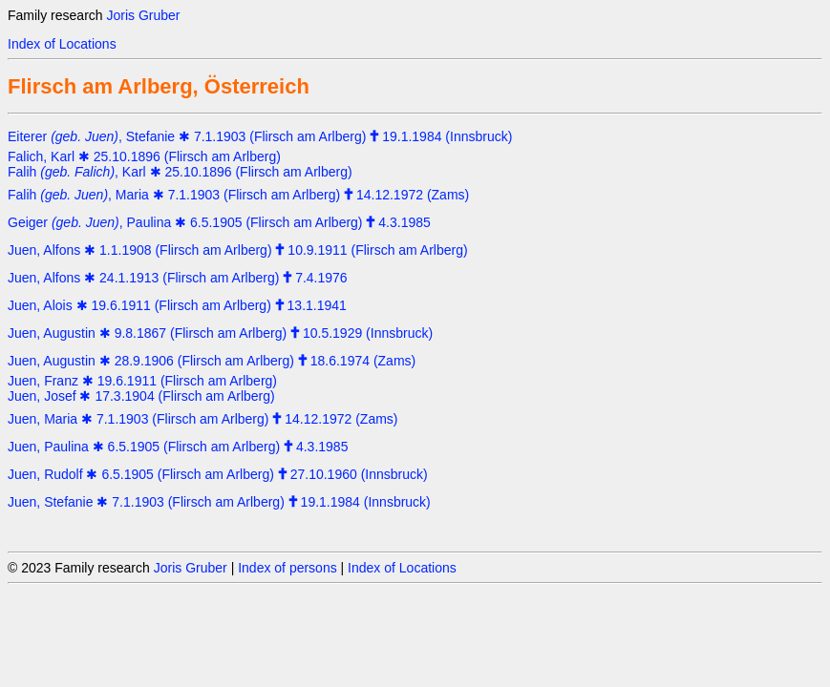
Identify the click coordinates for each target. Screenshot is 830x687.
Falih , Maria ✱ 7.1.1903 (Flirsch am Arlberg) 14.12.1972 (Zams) (238, 194)
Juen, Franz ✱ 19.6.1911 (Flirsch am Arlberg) (142, 380)
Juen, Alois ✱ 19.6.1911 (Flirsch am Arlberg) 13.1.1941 (177, 305)
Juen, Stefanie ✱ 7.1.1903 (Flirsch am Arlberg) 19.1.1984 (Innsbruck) (219, 502)
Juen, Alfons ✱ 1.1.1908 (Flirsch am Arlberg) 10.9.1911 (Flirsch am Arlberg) (238, 250)
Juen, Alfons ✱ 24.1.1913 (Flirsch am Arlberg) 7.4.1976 (178, 277)
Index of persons (287, 567)
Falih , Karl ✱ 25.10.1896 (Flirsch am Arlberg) (180, 171)
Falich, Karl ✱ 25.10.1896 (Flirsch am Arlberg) (144, 156)
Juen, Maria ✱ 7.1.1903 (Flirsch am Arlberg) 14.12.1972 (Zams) (203, 419)
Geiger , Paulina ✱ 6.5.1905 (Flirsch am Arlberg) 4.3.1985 (219, 222)
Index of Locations (62, 44)
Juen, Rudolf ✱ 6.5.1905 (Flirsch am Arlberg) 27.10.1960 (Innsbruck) (218, 474)
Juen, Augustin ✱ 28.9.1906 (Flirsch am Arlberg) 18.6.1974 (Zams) (211, 360)
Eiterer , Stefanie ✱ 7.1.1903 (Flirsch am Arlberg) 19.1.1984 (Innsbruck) (260, 136)
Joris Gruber (143, 15)
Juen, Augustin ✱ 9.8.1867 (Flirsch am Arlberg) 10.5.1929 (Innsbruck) (220, 333)
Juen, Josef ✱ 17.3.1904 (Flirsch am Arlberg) (141, 396)
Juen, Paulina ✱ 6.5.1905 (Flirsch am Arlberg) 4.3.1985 (178, 446)
